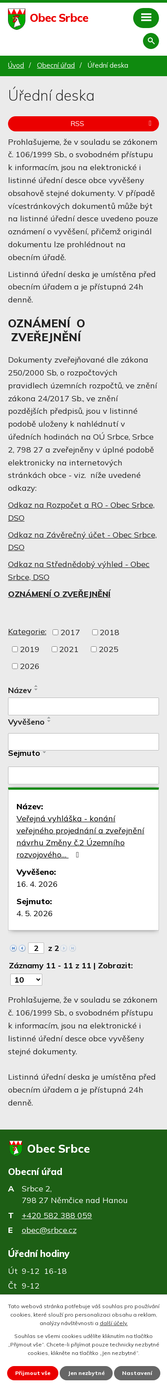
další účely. (114, 1323)
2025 (108, 649)
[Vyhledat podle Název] (83, 706)
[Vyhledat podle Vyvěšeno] (83, 742)
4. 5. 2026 (34, 913)
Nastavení (137, 1373)
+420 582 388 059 (57, 1215)
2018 (109, 632)
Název (20, 690)
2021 (69, 649)
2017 (70, 632)
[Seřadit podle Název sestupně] (36, 689)
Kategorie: (27, 631)
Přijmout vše (32, 1373)
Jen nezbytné (86, 1373)
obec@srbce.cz (49, 1230)
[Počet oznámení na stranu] (26, 980)
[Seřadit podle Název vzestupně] (36, 686)
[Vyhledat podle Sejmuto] (83, 775)
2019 (30, 649)
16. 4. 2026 (37, 884)
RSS (112, 123)
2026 (30, 666)
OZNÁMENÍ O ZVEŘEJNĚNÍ (59, 594)
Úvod (16, 65)
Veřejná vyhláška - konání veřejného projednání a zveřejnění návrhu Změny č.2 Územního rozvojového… (80, 836)
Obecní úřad (56, 65)
